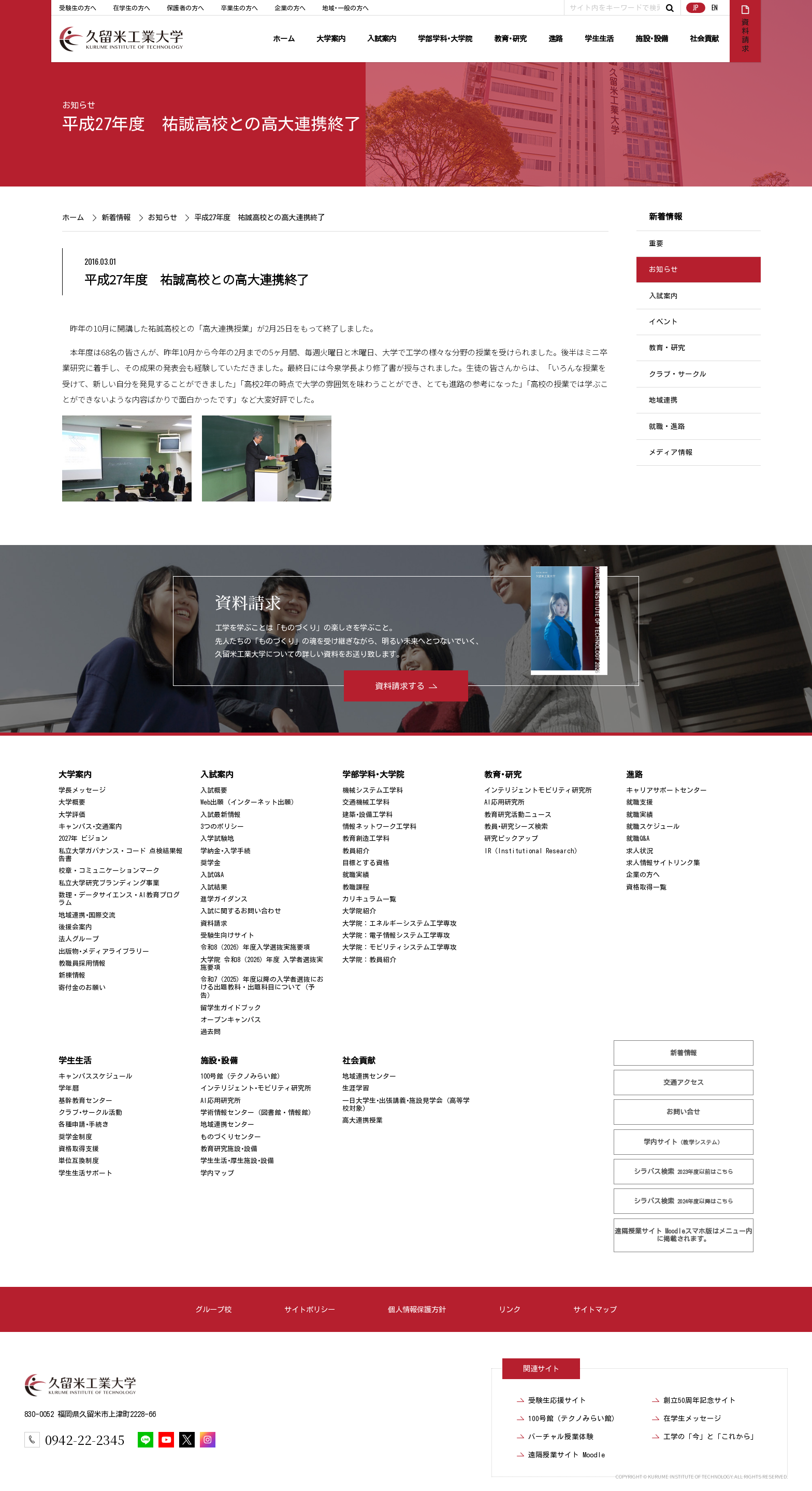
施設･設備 (651, 38)
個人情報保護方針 (417, 1309)
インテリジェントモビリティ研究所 (538, 790)
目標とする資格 (365, 862)
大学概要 (72, 802)
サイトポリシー (309, 1309)
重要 (656, 243)
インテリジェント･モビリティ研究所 (255, 1088)
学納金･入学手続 (225, 851)
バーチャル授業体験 (560, 1436)
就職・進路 (667, 426)
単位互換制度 (79, 1160)
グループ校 (213, 1309)
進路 (555, 38)
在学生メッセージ (692, 1418)
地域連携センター (227, 1124)
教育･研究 (510, 38)
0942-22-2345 (84, 1439)
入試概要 (213, 790)
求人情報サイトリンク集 (663, 862)
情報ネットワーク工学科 (379, 826)
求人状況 (639, 851)
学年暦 (69, 1088)
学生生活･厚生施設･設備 (237, 1160)
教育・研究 (667, 348)
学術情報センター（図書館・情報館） (257, 1112)
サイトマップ (595, 1309)
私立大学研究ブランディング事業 (109, 883)
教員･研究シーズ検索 (516, 826)
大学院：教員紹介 (369, 959)
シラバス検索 (683, 1171)
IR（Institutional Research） (532, 851)
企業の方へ (290, 8)
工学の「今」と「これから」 (710, 1436)
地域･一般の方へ (345, 8)
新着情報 (115, 217)
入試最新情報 (220, 814)
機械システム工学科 (372, 790)
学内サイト (683, 1142)
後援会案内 (75, 927)
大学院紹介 (359, 911)
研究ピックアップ (511, 838)
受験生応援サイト (557, 1400)
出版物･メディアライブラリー (104, 951)
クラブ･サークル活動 (90, 1112)
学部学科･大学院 (445, 38)
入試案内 (381, 38)
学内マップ (217, 1173)
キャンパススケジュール (96, 1076)
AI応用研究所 (504, 802)
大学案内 (330, 38)
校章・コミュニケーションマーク (109, 870)
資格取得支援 (79, 1148)
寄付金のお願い (82, 987)
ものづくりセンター (230, 1137)
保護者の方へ (185, 8)
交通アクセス (683, 1082)
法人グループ (79, 939)
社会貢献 (704, 38)
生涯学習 (355, 1088)
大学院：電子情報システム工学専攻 (396, 935)
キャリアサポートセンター (666, 790)
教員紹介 (355, 851)
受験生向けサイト (227, 935)
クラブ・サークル (678, 374)
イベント (663, 321)
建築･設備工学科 (367, 814)
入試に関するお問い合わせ (240, 911)
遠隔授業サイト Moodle (683, 1235)
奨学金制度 (75, 1137)
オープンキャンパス (230, 1019)
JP (696, 7)
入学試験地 (217, 838)
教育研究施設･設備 (228, 1148)
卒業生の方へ (239, 8)
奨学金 (210, 862)
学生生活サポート (85, 1173)
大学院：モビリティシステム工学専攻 (399, 947)
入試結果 (213, 887)
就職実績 (355, 874)
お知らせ (78, 105)
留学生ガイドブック (230, 1007)
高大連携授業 (362, 1120)
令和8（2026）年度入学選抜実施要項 (255, 947)
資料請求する (400, 686)
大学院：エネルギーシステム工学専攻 (399, 923)
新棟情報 (72, 975)
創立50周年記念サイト (699, 1400)
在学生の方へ (131, 8)
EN (715, 7)
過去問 (210, 1031)
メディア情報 (670, 452)
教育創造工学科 (365, 838)
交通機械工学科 (365, 802)
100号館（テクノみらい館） (242, 1076)
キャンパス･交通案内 (90, 826)
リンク (509, 1309)
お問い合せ (684, 1112)
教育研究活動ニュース (518, 814)
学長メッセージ (82, 790)
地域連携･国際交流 (87, 915)
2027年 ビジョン (83, 838)
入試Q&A (212, 874)
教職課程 (355, 887)
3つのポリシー (222, 826)
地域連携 (663, 400)
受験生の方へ (77, 8)
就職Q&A (637, 838)
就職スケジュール (653, 826)
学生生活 (599, 38)
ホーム (284, 38)
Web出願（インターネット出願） (249, 802)
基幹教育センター (85, 1100)
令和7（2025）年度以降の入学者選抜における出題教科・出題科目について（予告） (262, 987)
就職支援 (639, 802)
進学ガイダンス (224, 899)
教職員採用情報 (82, 963)
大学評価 (72, 814)
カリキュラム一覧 (369, 899)
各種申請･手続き (84, 1124)
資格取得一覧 (646, 887)
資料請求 (213, 923)
